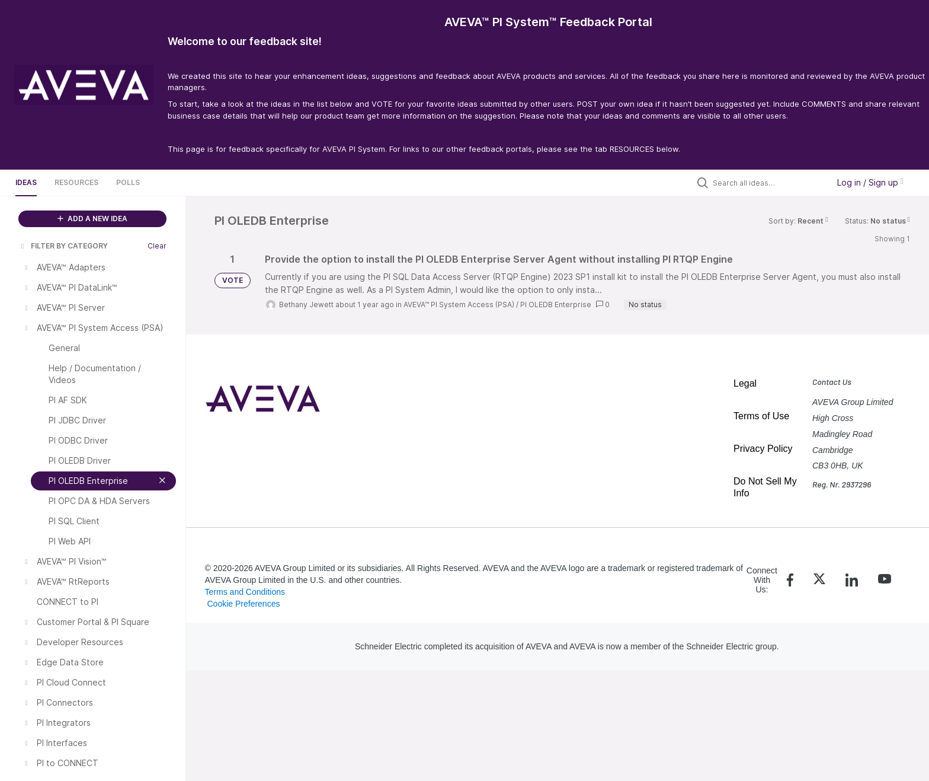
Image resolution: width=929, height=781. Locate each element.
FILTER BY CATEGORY (63, 245)
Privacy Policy (763, 449)
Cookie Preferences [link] (243, 603)
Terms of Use (761, 416)
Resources (76, 182)
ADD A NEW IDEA (92, 218)
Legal (745, 383)
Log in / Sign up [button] (870, 182)
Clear (157, 245)
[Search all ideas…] (768, 183)
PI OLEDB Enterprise (555, 304)
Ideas (26, 182)
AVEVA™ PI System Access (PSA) (458, 304)
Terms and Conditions (245, 592)
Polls (128, 182)
